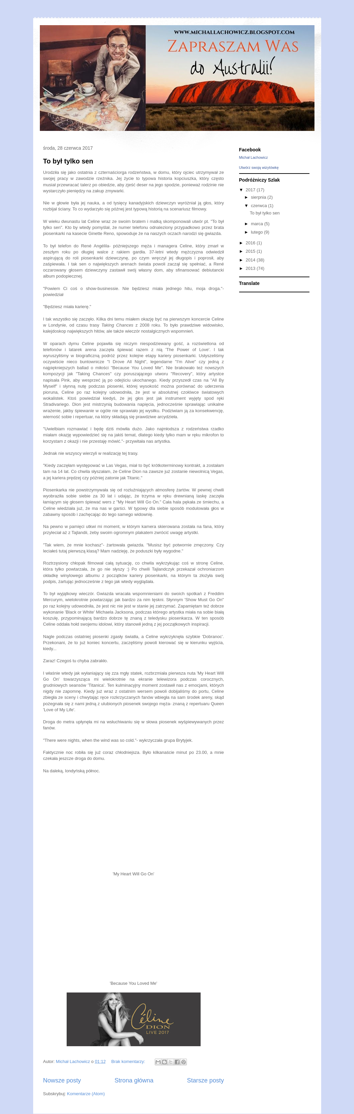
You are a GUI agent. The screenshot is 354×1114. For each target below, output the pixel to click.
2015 (251, 251)
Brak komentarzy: (128, 1061)
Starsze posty (205, 1080)
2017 (251, 189)
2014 (251, 259)
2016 (251, 242)
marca (257, 223)
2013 (251, 268)
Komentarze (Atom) (86, 1093)
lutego (257, 232)
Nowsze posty (62, 1080)
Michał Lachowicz (253, 157)
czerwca (259, 205)
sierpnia (259, 197)
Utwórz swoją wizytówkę (259, 167)
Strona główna (134, 1080)
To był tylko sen (68, 161)
